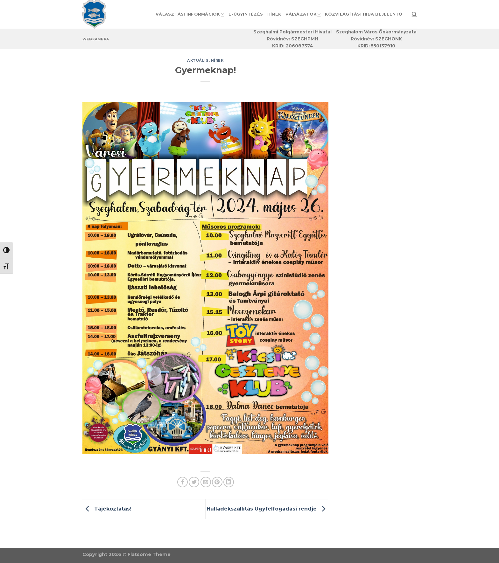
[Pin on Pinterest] (217, 482)
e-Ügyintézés (245, 14)
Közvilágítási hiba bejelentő (363, 14)
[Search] (414, 14)
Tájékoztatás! (106, 509)
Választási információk (190, 14)
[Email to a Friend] (205, 482)
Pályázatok (302, 14)
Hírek (274, 14)
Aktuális (197, 60)
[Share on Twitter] (194, 482)
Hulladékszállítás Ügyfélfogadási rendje (267, 509)
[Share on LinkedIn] (228, 482)
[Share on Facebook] (182, 482)
